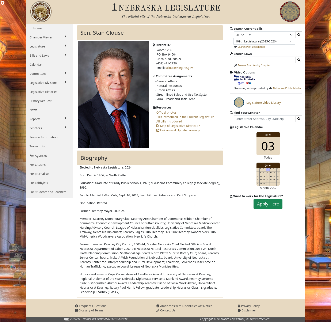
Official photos (166, 112)
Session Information (44, 137)
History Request (41, 101)
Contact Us (165, 310)
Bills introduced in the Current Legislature (185, 117)
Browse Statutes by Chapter (253, 65)
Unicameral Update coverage (178, 130)
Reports (48, 119)
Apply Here (268, 204)
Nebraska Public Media (287, 88)
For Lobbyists (39, 183)
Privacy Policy (249, 306)
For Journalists (39, 174)
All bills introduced (169, 121)
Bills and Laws (48, 55)
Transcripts (37, 146)
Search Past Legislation (251, 47)
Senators (48, 128)
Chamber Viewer (48, 37)
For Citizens (38, 165)
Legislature (48, 46)
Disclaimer (247, 310)
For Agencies (38, 156)
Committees (48, 73)
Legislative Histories (43, 92)
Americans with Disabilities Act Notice (184, 306)
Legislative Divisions (48, 82)
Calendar (36, 64)
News (33, 110)
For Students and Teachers (48, 192)
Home (37, 28)
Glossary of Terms (89, 310)
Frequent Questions (90, 306)
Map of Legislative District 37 (178, 126)
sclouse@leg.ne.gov (179, 68)
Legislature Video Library (257, 102)
